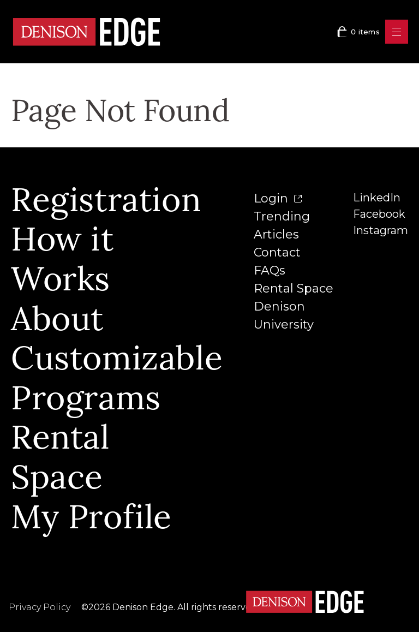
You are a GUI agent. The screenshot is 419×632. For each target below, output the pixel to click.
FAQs (269, 270)
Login (278, 198)
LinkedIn (376, 197)
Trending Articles (282, 225)
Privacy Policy (39, 607)
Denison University (284, 315)
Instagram (380, 230)
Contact (277, 252)
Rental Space (293, 288)
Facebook (379, 213)
